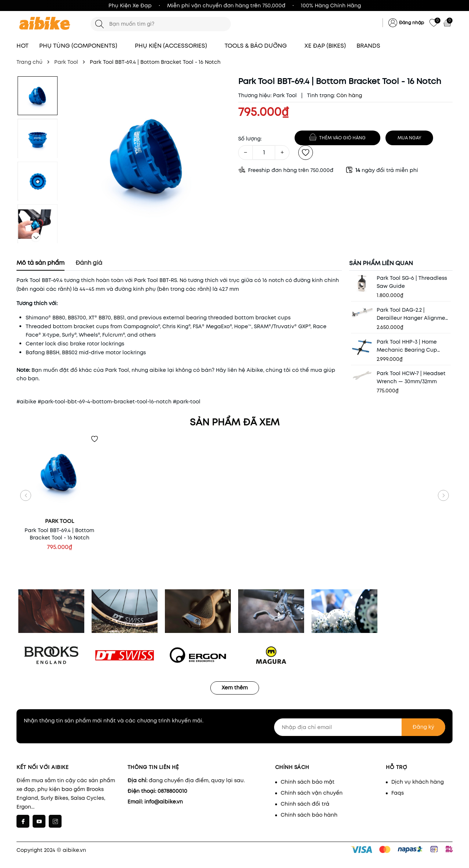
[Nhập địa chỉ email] (360, 727)
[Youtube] (39, 821)
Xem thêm (235, 687)
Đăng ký (423, 726)
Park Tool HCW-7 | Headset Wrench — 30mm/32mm (411, 377)
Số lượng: (250, 138)
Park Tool (285, 95)
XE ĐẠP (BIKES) (325, 45)
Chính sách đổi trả (305, 803)
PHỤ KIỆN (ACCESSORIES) (174, 45)
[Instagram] (55, 821)
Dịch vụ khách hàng (417, 781)
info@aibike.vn (163, 801)
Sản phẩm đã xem (235, 422)
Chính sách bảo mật (308, 781)
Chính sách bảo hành (309, 814)
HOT (22, 45)
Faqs (397, 792)
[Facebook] (22, 821)
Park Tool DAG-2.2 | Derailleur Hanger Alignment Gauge (414, 314)
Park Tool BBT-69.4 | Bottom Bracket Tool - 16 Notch (59, 534)
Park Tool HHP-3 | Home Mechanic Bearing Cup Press (407, 346)
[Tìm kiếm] (99, 24)
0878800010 (172, 791)
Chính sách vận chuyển (312, 792)
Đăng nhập (411, 22)
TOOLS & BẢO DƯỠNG (259, 45)
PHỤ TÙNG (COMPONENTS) (81, 45)
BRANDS (372, 45)
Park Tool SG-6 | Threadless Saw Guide (412, 282)
